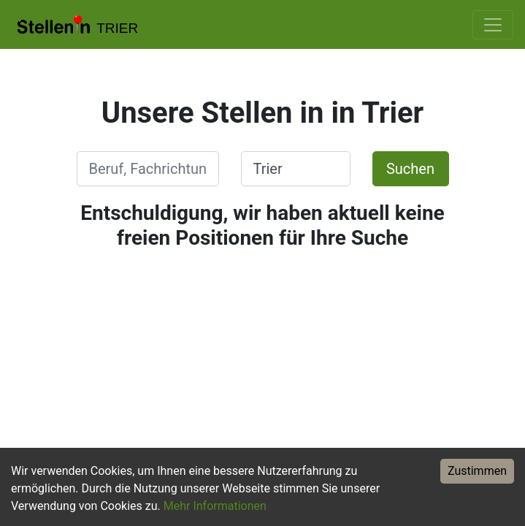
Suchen (410, 169)
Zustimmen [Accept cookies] (477, 471)
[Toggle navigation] (492, 24)
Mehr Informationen (215, 506)
